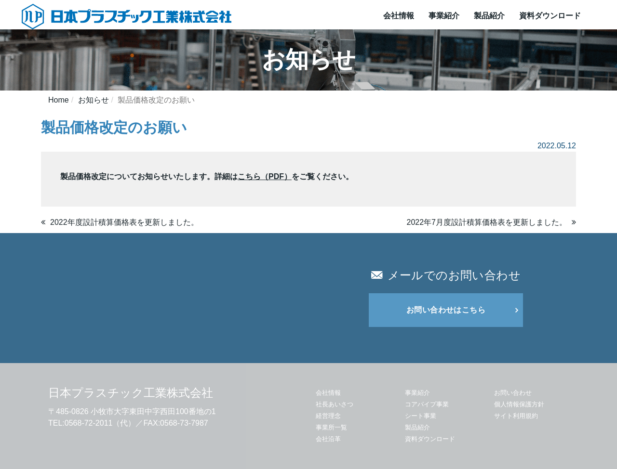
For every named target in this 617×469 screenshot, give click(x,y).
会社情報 (398, 16)
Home (58, 100)
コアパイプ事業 (427, 404)
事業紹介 (444, 16)
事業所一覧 (331, 427)
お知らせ (93, 100)
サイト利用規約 (516, 415)
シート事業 (420, 415)
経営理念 (328, 415)
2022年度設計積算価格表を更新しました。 (124, 222)
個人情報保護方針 (519, 404)
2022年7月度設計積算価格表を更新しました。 (487, 222)
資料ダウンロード (550, 16)
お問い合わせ (513, 392)
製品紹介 (489, 16)
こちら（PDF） (265, 176)
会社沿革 (328, 439)
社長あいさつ (334, 404)
